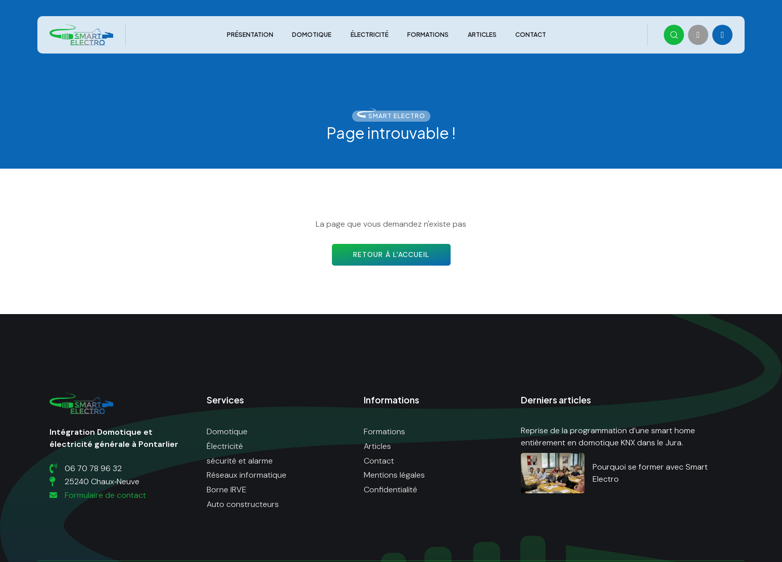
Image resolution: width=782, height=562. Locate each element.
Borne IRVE (227, 489)
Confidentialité (390, 489)
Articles (482, 35)
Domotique (311, 35)
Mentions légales (394, 475)
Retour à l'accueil (391, 254)
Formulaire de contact (98, 495)
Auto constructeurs (243, 504)
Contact (530, 35)
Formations (428, 35)
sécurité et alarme (240, 460)
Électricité (369, 35)
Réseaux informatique (246, 475)
